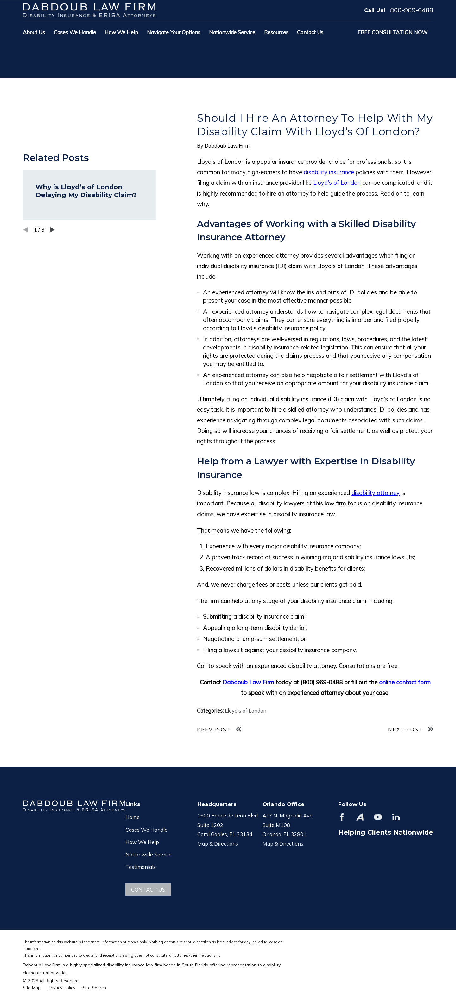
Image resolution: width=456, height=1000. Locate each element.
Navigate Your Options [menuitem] (173, 32)
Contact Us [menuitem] (310, 32)
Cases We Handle (146, 829)
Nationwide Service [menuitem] (232, 32)
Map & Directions (217, 843)
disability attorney (376, 493)
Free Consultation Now (393, 32)
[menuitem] (32, 987)
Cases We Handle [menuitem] (75, 32)
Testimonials (140, 866)
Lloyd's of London (337, 182)
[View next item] (52, 230)
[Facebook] (341, 817)
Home (132, 817)
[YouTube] (378, 817)
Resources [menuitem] (276, 32)
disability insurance (329, 172)
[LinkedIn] (396, 817)
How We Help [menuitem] (121, 32)
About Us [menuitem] (34, 32)
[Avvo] (360, 817)
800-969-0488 (411, 10)
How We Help (142, 842)
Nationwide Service (148, 854)
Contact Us (148, 889)
